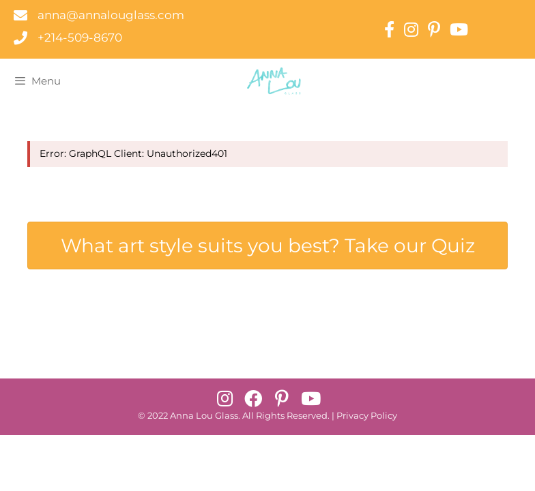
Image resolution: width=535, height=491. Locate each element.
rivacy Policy (370, 416)
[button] (224, 398)
